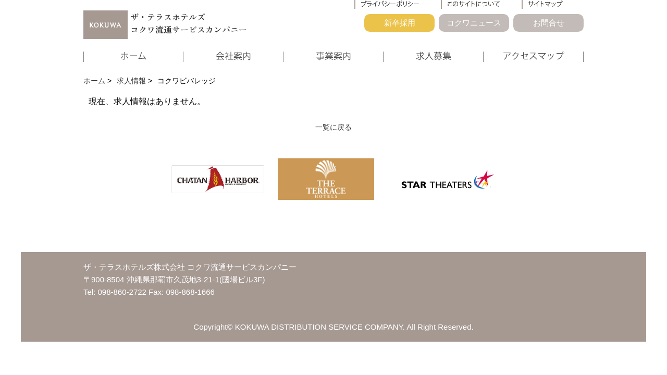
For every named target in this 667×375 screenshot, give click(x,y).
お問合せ (548, 22)
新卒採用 (399, 22)
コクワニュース (474, 22)
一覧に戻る (333, 127)
